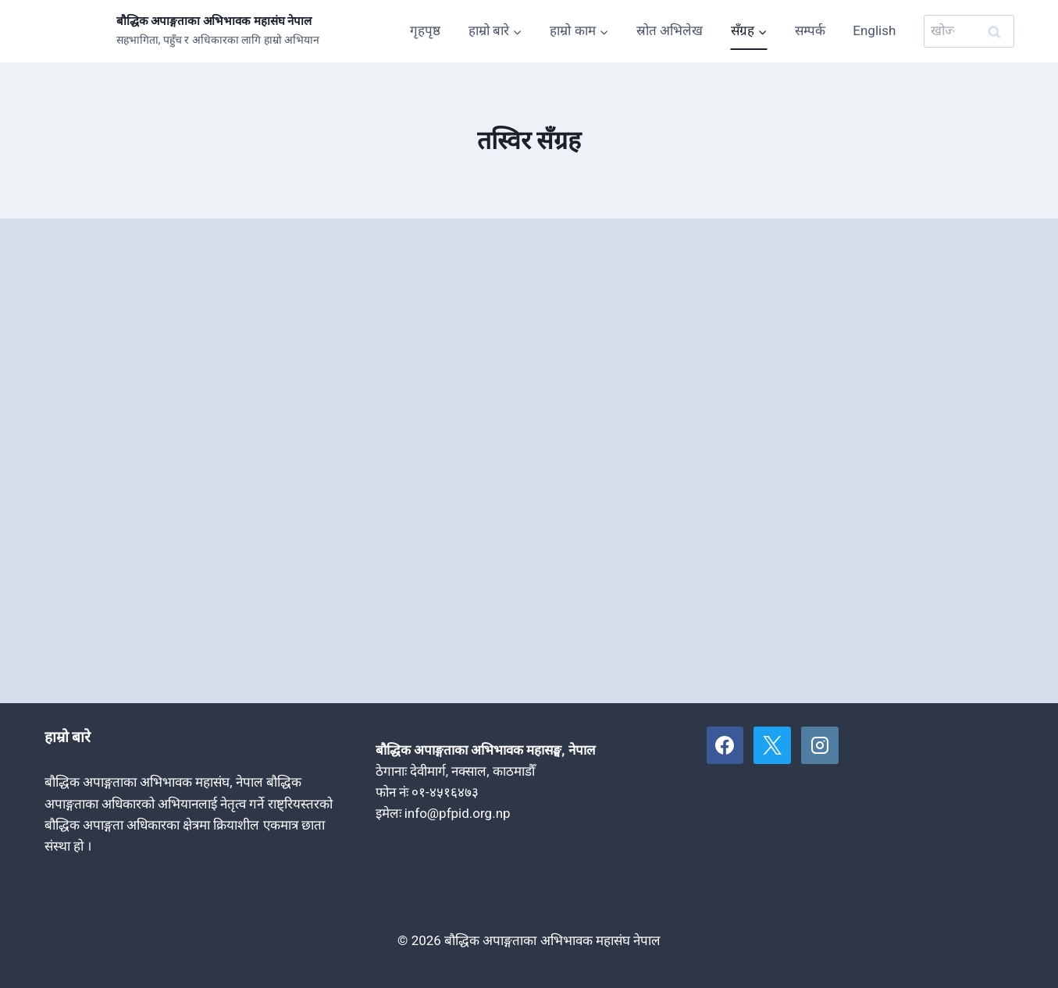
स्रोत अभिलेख (669, 30)
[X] (772, 745)
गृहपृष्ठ (425, 30)
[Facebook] (725, 745)
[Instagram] (820, 745)
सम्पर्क (810, 30)
